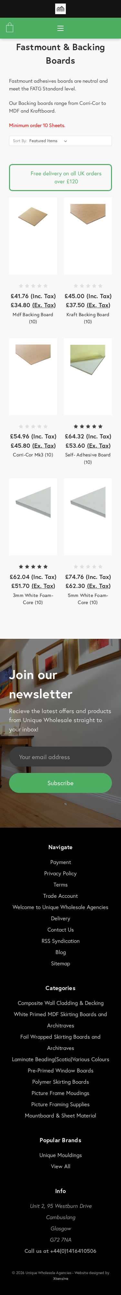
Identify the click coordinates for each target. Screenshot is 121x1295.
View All (60, 1166)
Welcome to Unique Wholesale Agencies (60, 907)
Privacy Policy (60, 873)
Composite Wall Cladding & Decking (61, 1002)
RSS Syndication (61, 940)
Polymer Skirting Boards (60, 1081)
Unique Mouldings (60, 1155)
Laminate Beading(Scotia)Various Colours (60, 1059)
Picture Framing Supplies (60, 1104)
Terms (61, 884)
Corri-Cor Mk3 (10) (33, 454)
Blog (60, 952)
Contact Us (60, 929)
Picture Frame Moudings (60, 1093)
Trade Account (60, 895)
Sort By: (20, 140)
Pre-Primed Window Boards (61, 1070)
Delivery (60, 918)
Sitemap (60, 963)
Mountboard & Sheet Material (60, 1115)
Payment (60, 862)
